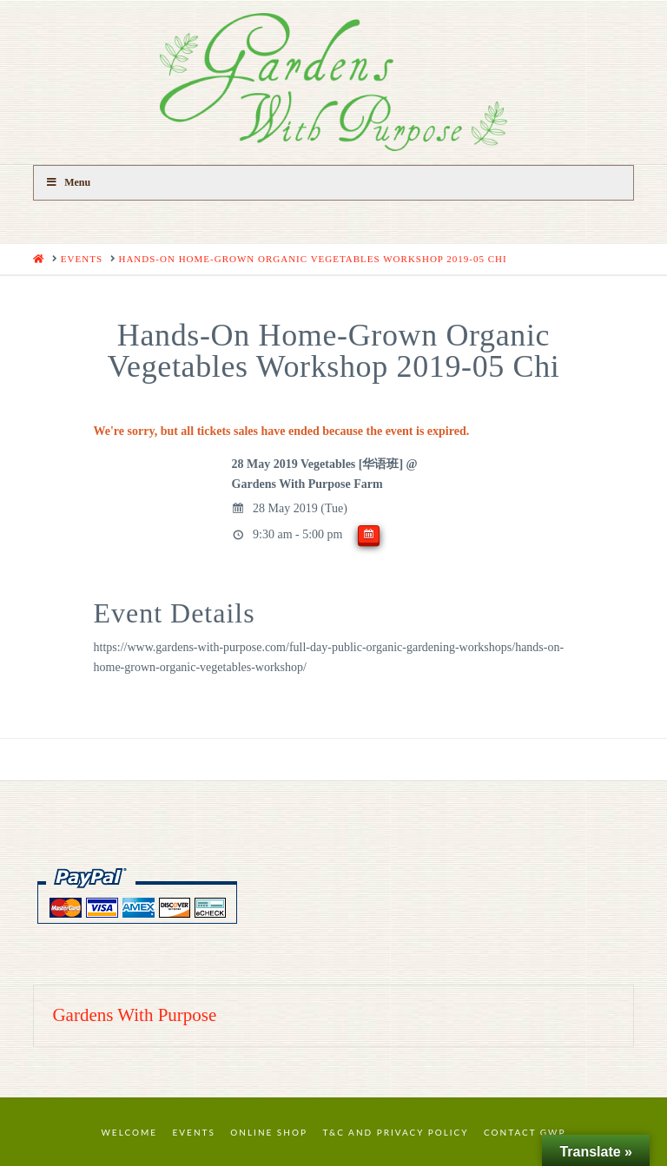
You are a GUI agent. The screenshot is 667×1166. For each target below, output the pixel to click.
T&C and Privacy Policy (395, 1132)
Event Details (174, 613)
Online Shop (268, 1132)
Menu (67, 182)
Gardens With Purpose (134, 1015)
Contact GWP (524, 1132)
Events (194, 1132)
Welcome (130, 1132)
